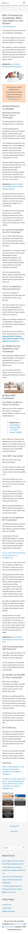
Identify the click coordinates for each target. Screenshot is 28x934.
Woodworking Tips (9, 27)
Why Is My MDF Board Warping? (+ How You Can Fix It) (13, 639)
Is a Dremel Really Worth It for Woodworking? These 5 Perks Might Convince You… (12, 889)
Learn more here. (14, 99)
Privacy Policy (6, 908)
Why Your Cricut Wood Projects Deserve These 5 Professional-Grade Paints (12, 880)
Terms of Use (6, 905)
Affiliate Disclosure (8, 911)
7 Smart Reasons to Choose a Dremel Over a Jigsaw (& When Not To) (13, 870)
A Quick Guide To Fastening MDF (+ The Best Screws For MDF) (16, 427)
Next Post (14, 831)
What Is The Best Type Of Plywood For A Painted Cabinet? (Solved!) (12, 186)
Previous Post (14, 826)
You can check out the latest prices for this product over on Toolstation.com (13, 555)
